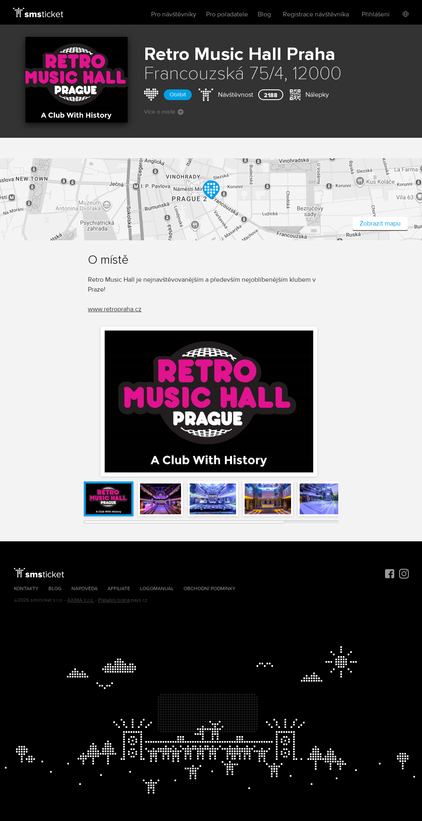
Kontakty (26, 589)
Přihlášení (376, 14)
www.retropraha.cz (115, 309)
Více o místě (163, 111)
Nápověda (84, 589)
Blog (264, 14)
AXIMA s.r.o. (80, 600)
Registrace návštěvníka (316, 14)
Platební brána (114, 600)
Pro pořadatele (227, 14)
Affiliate (119, 589)
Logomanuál (157, 589)
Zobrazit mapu (380, 223)
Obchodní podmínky (209, 589)
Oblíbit (178, 94)
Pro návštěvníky (173, 14)
